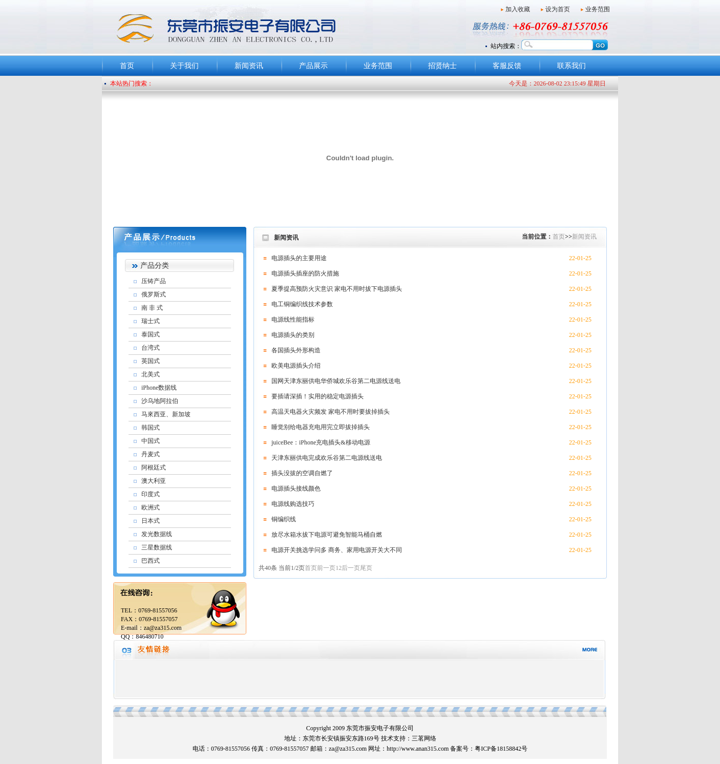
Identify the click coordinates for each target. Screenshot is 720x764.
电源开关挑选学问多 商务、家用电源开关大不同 (336, 550)
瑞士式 (150, 321)
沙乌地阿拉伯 (159, 401)
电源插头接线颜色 (296, 488)
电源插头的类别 (292, 334)
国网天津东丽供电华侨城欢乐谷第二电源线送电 (335, 381)
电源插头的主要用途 (299, 258)
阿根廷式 (153, 467)
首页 (127, 66)
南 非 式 (152, 307)
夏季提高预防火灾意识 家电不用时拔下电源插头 (336, 288)
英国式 (150, 361)
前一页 (326, 567)
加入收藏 (517, 9)
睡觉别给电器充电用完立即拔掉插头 (320, 427)
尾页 (366, 567)
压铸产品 (153, 281)
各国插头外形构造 (296, 350)
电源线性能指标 (292, 319)
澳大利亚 (153, 480)
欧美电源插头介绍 (296, 365)
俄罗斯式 (153, 294)
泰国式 (150, 334)
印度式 (150, 494)
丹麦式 (150, 454)
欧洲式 (150, 507)
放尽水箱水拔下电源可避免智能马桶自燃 (326, 534)
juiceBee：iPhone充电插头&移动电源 (320, 442)
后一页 (351, 567)
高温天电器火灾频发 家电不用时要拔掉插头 (330, 411)
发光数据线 (156, 534)
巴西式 (150, 560)
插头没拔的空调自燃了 (302, 473)
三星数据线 (156, 547)
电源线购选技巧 (292, 503)
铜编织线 (283, 519)
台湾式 (150, 347)
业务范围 (597, 9)
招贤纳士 (442, 66)
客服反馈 (507, 66)
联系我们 (571, 66)
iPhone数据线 (159, 387)
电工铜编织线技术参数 (302, 304)
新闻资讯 (249, 66)
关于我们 (184, 66)
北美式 (150, 374)
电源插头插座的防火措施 (305, 273)
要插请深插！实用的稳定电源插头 (317, 396)
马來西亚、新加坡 (165, 414)
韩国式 (150, 427)
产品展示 (313, 66)
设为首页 (557, 9)
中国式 (150, 440)
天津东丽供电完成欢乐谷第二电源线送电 (326, 457)
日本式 (150, 520)
